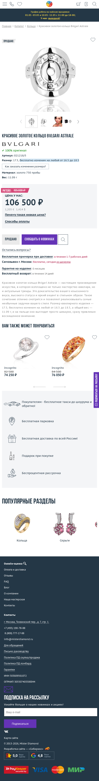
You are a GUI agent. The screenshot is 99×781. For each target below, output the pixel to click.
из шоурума (63, 261)
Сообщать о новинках (39, 239)
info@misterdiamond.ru (18, 639)
